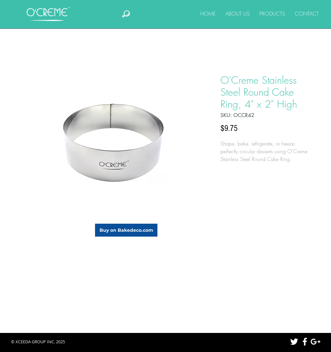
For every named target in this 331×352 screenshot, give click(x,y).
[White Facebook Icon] (305, 341)
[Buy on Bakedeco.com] (126, 230)
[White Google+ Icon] (315, 341)
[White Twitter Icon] (294, 341)
